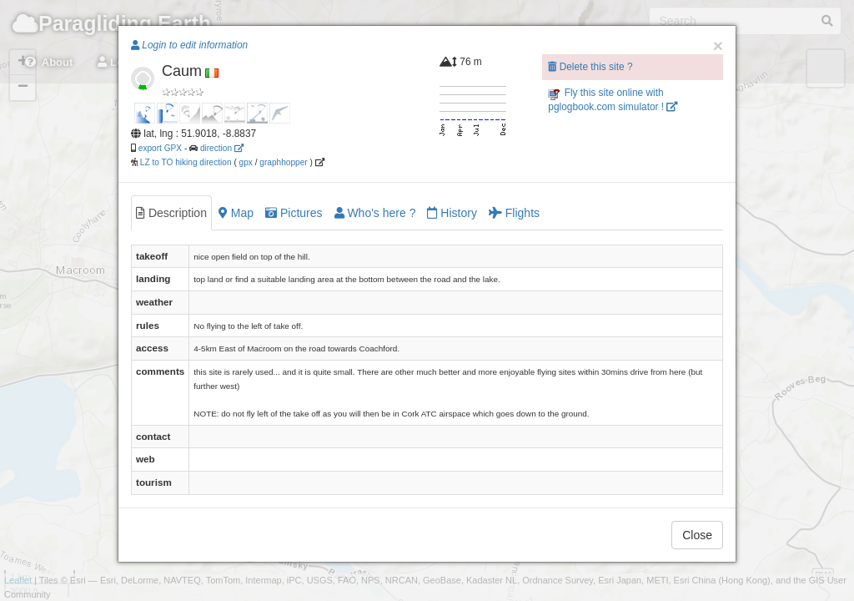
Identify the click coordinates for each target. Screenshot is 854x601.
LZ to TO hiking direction (185, 162)
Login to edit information (189, 45)
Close (697, 535)
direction (222, 148)
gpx (246, 162)
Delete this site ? (590, 67)
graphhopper (283, 162)
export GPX (160, 148)
